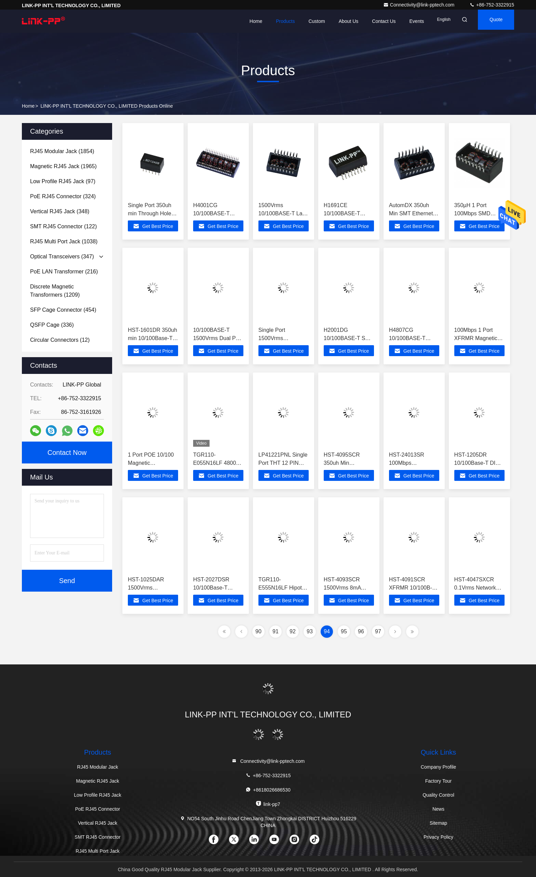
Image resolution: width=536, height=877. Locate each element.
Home (238, 21)
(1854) (62, 151)
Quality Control (438, 795)
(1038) (63, 241)
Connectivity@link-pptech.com (419, 5)
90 (258, 631)
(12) (60, 340)
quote (491, 21)
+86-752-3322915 (491, 5)
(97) (62, 181)
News (438, 809)
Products (268, 21)
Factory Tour (438, 781)
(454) (63, 310)
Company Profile (438, 767)
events (399, 21)
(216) (64, 271)
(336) (52, 325)
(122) (63, 226)
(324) (63, 196)
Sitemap (438, 823)
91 (275, 631)
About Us (331, 21)
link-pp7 (268, 803)
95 (344, 631)
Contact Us (366, 21)
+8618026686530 (267, 790)
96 (361, 631)
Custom (300, 21)
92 (293, 631)
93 (310, 631)
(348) (59, 211)
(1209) (55, 291)
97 (378, 631)
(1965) (63, 166)
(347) (62, 256)
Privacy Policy (438, 837)
